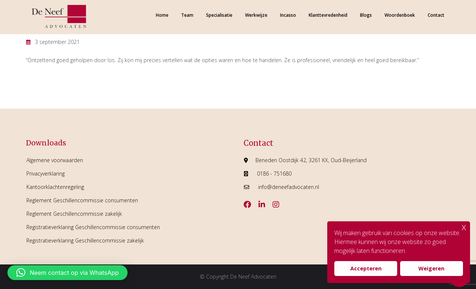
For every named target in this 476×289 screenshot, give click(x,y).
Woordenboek (400, 15)
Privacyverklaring (45, 173)
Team (187, 15)
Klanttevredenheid (328, 15)
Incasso (288, 15)
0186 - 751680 (274, 173)
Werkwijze (256, 15)
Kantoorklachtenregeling (55, 186)
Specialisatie (219, 15)
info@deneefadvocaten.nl (288, 186)
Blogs (366, 15)
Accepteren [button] (366, 268)
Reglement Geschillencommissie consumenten (82, 200)
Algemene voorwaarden (54, 160)
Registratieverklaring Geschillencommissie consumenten (93, 227)
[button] (67, 272)
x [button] (463, 226)
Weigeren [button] (431, 268)
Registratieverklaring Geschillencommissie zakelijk (85, 240)
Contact (436, 15)
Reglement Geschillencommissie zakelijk (74, 213)
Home (162, 15)
